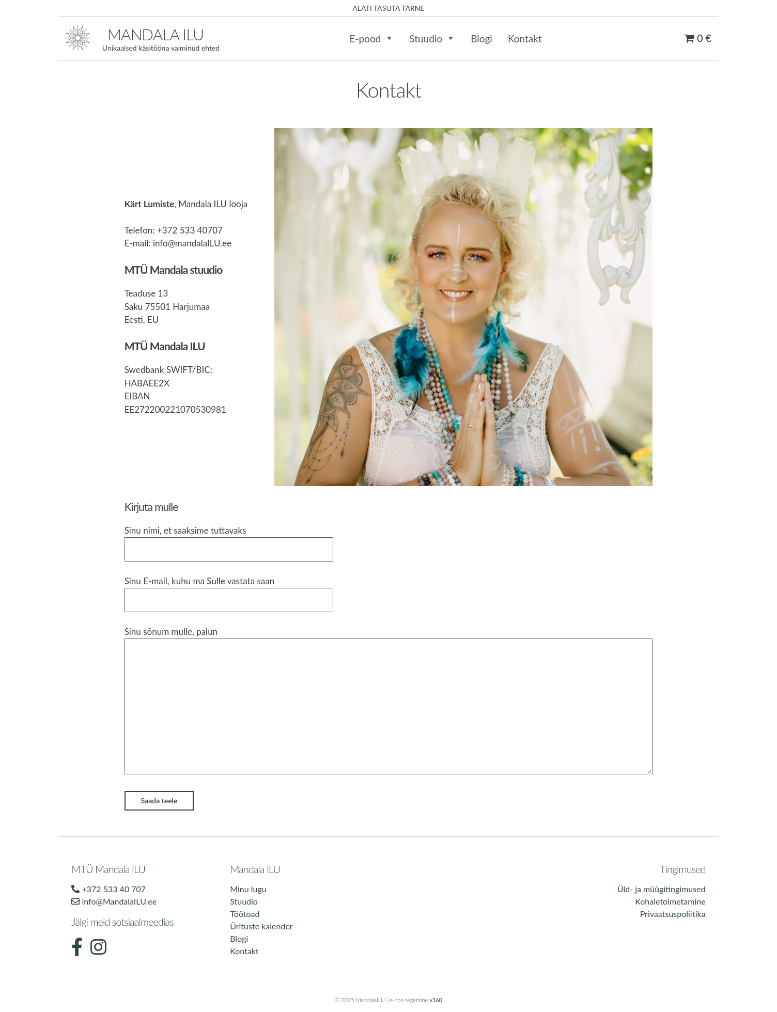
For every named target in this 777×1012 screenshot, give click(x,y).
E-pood (371, 38)
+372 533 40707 (190, 230)
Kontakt (525, 38)
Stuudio (432, 38)
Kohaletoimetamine (670, 901)
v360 (435, 1000)
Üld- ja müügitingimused (661, 889)
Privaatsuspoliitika (673, 913)
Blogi (481, 38)
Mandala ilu (155, 34)
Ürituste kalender (261, 926)
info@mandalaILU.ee (192, 243)
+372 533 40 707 (108, 889)
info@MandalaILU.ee (114, 901)
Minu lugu (248, 889)
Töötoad (244, 913)
